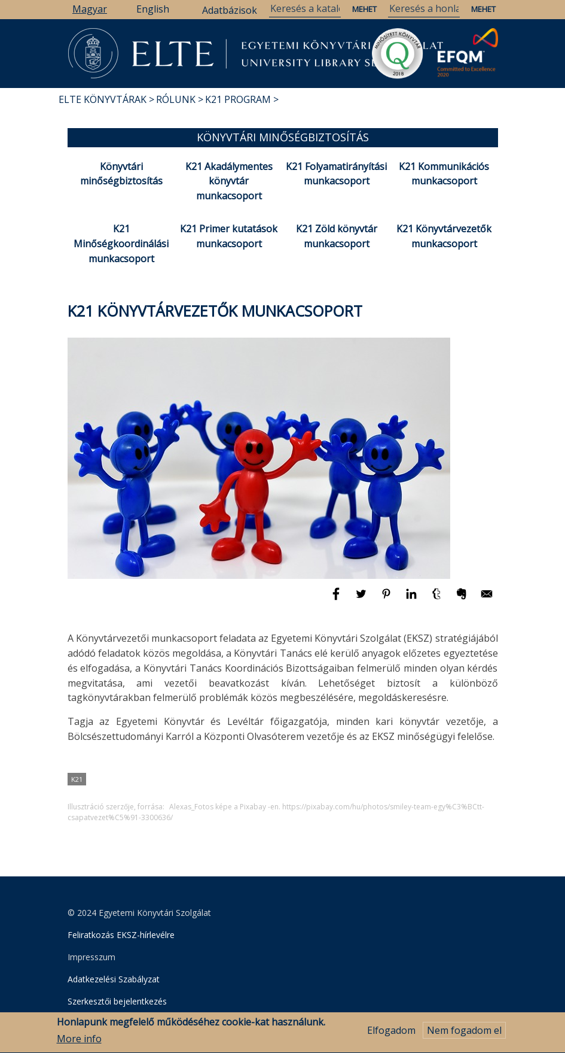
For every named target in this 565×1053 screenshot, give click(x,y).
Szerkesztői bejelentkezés (117, 1001)
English (152, 9)
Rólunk (176, 99)
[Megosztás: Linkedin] (412, 599)
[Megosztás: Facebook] (337, 599)
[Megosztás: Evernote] (463, 599)
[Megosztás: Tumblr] (437, 599)
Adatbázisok (229, 10)
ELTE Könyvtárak (102, 99)
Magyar (89, 9)
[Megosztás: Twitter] (362, 599)
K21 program (238, 99)
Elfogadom (391, 1034)
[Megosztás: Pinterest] (387, 599)
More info (79, 1043)
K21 (77, 779)
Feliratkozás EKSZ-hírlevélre (121, 934)
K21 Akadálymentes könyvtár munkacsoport (229, 181)
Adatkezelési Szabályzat (114, 979)
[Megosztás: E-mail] (487, 599)
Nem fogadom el (464, 1034)
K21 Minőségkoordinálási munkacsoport (121, 243)
